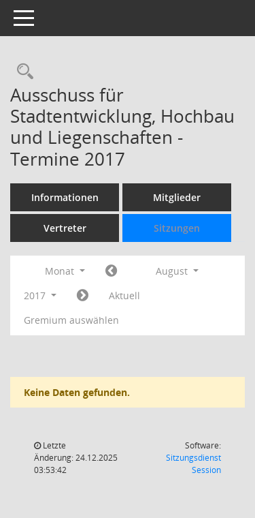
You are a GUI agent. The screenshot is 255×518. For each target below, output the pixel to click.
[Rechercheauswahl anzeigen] (21, 72)
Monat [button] (65, 270)
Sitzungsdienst (193, 464)
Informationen (65, 197)
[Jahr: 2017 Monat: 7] (111, 271)
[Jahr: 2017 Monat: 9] (83, 296)
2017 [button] (40, 295)
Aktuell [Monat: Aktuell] (124, 295)
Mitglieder (177, 197)
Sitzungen (177, 228)
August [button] (177, 270)
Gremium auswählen (71, 320)
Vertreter (65, 228)
